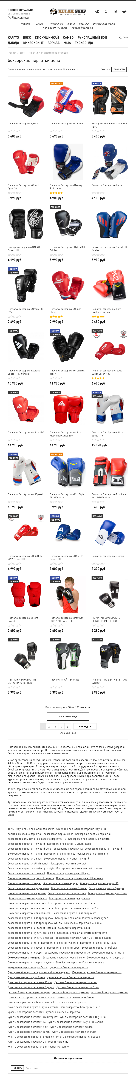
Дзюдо (13, 43)
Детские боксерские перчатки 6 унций (31, 987)
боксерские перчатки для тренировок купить (35, 922)
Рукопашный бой (92, 37)
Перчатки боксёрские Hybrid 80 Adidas (67, 248)
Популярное (56, 23)
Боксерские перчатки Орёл (63, 947)
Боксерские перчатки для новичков (29, 912)
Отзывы (84, 23)
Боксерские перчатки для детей (27, 903)
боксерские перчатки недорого (26, 947)
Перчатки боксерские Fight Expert (23, 619)
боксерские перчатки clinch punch (28, 863)
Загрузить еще (68, 716)
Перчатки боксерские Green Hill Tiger (67, 372)
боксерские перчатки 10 (51, 838)
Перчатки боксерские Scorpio (108, 555)
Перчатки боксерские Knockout (67, 123)
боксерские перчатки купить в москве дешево (83, 937)
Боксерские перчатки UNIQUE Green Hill (24, 248)
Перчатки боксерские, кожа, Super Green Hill (107, 372)
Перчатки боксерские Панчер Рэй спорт (66, 186)
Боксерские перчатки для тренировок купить (82, 917)
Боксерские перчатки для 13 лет (107, 893)
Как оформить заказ (55, 27)
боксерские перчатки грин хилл (67, 893)
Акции (71, 23)
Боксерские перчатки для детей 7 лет (78, 908)
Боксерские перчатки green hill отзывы (79, 878)
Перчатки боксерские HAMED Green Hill (66, 557)
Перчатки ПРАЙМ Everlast (64, 679)
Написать (17, 1068)
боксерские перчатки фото (108, 952)
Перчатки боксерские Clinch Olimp (65, 310)
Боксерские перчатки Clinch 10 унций (66, 858)
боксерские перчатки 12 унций (103, 848)
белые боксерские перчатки (25, 833)
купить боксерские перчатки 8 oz (28, 1026)
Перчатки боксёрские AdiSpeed (25, 494)
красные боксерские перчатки (26, 1011)
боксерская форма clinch (58, 833)
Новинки (26, 23)
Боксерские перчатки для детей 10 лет (71, 903)
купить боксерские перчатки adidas (71, 1026)
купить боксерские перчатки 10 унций (83, 1016)
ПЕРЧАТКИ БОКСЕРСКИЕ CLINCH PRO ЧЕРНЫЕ (22, 681)
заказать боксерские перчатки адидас (32, 997)
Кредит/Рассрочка (82, 27)
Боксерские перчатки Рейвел (99, 947)
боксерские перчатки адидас (60, 883)
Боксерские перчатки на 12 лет (99, 942)
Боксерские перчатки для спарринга (74, 912)
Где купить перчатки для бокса (26, 977)
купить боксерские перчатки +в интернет (33, 1016)
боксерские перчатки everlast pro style (31, 868)
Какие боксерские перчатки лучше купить (33, 1006)
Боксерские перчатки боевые (69, 888)
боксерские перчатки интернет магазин (32, 927)
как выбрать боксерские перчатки (65, 1002)
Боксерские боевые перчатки (93, 833)
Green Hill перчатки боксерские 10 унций (81, 828)
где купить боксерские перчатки (69, 967)
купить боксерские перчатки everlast (74, 1031)
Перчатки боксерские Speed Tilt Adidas (109, 248)
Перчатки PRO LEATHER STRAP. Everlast (109, 681)
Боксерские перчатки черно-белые (63, 957)
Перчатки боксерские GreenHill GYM (25, 310)
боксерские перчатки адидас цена (28, 888)
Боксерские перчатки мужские (59, 942)
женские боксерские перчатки (70, 992)
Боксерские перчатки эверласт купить (31, 962)
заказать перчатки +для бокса (75, 997)
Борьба (54, 43)
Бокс (27, 37)
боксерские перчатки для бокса (28, 898)
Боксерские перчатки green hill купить (31, 878)
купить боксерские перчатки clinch (29, 1031)
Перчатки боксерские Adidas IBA (26, 432)
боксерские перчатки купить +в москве (31, 932)
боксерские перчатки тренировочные (67, 952)
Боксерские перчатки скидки (25, 952)
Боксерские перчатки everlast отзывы (79, 868)
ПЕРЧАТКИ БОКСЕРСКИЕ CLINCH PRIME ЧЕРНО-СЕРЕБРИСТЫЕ (106, 619)
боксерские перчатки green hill (26, 873)
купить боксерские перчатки (63, 1011)
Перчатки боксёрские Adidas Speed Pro (108, 434)
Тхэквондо (84, 43)
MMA (67, 43)
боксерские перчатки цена (24, 957)
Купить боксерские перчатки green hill (31, 1036)
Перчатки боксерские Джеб (23, 123)
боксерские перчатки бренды (106, 888)
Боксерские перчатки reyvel (24, 883)
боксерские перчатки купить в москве (30, 937)
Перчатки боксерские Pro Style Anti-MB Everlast (109, 495)
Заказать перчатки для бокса (25, 1002)
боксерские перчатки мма (23, 942)
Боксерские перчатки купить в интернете (82, 932)
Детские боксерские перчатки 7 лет (77, 987)
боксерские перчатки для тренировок (30, 917)
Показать (119, 69)
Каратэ (13, 37)
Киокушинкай (47, 37)
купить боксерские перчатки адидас (78, 1036)
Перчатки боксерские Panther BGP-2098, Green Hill (66, 619)
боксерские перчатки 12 (68, 848)
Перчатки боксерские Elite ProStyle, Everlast (106, 310)
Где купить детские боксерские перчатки (96, 972)
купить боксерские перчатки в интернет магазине (38, 1041)
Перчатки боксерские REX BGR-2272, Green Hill (25, 557)
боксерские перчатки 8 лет (93, 853)
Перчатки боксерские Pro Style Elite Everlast (67, 495)
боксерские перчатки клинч (74, 927)
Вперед (85, 726)
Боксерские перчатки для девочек (69, 898)
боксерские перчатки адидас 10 (99, 883)
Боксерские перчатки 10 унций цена (69, 843)
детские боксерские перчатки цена (29, 992)
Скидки (39, 23)
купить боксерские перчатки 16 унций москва (75, 1021)
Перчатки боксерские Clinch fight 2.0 (23, 186)
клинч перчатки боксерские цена (80, 1006)
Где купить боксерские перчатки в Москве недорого (39, 972)
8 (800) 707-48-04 (21, 10)
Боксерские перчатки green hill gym (68, 873)
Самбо (68, 37)
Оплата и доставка (104, 23)
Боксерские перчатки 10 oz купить (89, 838)
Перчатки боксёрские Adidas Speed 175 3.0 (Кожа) (24, 372)
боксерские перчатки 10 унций (26, 843)
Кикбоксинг (33, 43)
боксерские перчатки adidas (25, 858)
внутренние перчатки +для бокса (27, 967)
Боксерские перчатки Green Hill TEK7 (109, 125)
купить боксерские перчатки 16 (27, 1021)
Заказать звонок (20, 16)
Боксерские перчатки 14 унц (25, 853)
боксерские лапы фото (21, 838)
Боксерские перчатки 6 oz (59, 853)
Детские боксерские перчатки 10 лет (30, 982)
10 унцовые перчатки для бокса (35, 828)
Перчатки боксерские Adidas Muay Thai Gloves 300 (66, 434)
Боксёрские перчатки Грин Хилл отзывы (80, 962)
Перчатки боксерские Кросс (107, 185)
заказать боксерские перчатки (109, 992)
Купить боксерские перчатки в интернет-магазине (38, 1046)
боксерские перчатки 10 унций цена (30, 848)
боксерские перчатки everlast (68, 863)
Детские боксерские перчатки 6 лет (75, 982)
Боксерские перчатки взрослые (27, 893)
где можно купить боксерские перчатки (70, 977)
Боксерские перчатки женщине (83, 922)
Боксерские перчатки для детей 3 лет (30, 908)
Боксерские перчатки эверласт (105, 957)
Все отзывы (32, 1068)
